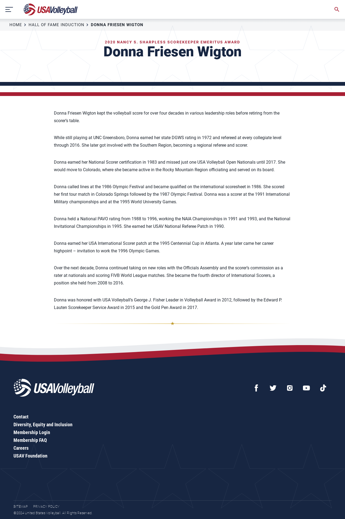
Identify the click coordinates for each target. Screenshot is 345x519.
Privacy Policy (46, 506)
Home (15, 24)
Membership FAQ (30, 440)
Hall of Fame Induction (56, 24)
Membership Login (31, 432)
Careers (21, 448)
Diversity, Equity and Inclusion (43, 424)
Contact (21, 417)
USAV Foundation (30, 456)
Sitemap (20, 506)
